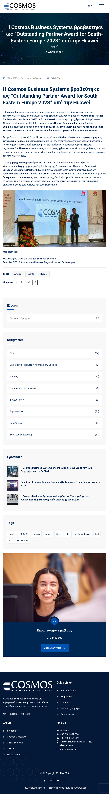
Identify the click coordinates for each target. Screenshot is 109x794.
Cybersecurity (22, 541)
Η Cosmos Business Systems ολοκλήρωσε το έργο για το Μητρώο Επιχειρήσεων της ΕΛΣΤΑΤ (56, 470)
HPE (68, 534)
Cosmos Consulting (17, 736)
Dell (97, 534)
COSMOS (24, 534)
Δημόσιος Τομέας (83, 534)
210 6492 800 (54, 637)
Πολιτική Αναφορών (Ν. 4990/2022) (67, 787)
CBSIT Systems (15, 742)
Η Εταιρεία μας (68, 690)
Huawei (43, 274)
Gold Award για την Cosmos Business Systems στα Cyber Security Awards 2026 (60, 484)
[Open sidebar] (101, 6)
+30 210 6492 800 (69, 734)
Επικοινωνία (67, 714)
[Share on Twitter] (28, 282)
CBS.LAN (11, 748)
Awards (17, 274)
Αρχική (54, 46)
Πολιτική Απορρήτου (34, 787)
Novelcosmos (14, 754)
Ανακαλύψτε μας (54, 648)
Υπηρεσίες (66, 696)
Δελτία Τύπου (55, 52)
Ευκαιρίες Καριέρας (71, 708)
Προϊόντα (66, 702)
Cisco (58, 534)
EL (90, 6)
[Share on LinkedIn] (22, 282)
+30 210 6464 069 (69, 738)
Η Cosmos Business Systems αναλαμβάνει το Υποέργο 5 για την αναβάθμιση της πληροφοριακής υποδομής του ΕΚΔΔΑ (55, 498)
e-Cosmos (12, 730)
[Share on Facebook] (35, 282)
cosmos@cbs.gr (68, 749)
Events (31, 274)
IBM (10, 541)
